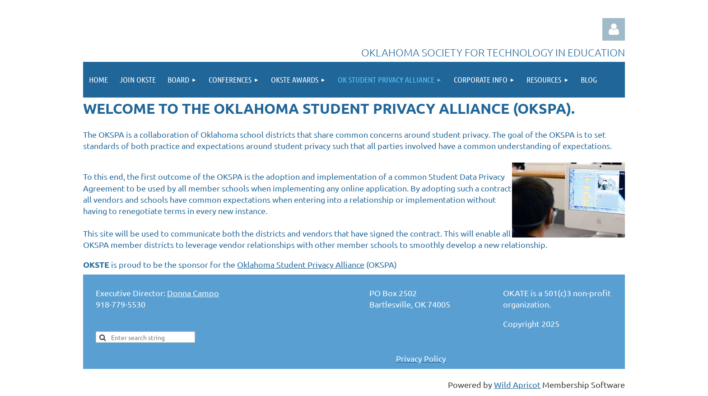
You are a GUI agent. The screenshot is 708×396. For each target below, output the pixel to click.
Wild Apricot (517, 384)
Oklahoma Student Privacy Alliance (300, 264)
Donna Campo (193, 293)
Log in (613, 29)
